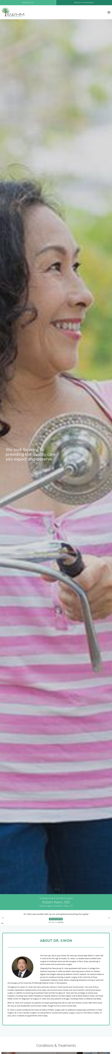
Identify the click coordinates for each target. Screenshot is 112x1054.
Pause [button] (2, 923)
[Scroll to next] (108, 918)
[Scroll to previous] (3, 918)
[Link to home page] (12, 12)
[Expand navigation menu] (109, 12)
